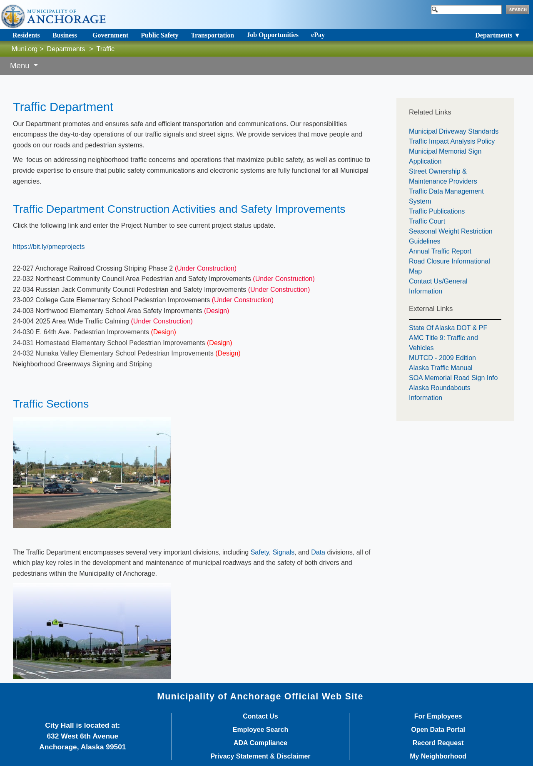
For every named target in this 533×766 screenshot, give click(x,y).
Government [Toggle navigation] (110, 35)
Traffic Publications (437, 211)
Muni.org (24, 48)
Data (318, 552)
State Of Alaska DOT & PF (448, 327)
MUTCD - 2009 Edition (442, 357)
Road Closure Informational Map (449, 266)
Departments (66, 48)
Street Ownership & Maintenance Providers (443, 176)
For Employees (438, 716)
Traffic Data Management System (446, 196)
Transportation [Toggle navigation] (212, 35)
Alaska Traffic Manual (441, 367)
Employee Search (260, 729)
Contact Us (260, 716)
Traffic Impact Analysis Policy (452, 141)
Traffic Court (427, 221)
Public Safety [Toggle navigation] (159, 35)
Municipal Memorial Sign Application (445, 156)
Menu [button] (21, 65)
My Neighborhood (438, 756)
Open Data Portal (438, 729)
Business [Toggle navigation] (64, 35)
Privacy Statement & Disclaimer (260, 756)
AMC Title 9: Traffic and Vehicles (443, 342)
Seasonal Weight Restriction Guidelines (451, 236)
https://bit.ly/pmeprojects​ (49, 246)
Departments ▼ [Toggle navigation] (498, 35)
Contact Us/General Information (438, 286)
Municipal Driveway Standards (453, 131)
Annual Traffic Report (440, 251)
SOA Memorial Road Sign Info (453, 377)
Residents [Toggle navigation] (26, 35)
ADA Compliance (260, 743)
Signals (283, 552)
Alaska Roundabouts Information (440, 392)
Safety (260, 552)
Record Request (438, 743)
